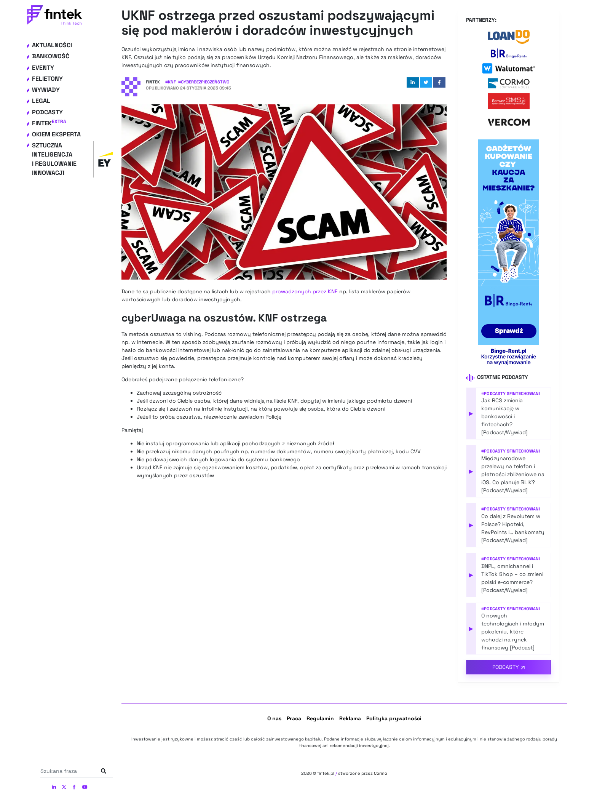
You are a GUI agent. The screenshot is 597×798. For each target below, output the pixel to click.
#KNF (170, 82)
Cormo (380, 773)
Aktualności (52, 45)
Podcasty (47, 112)
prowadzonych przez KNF (305, 291)
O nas (274, 718)
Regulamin (320, 718)
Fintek (49, 123)
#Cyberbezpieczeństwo (204, 82)
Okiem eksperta (56, 134)
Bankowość (50, 56)
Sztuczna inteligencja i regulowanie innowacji (72, 159)
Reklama (350, 718)
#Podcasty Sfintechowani (510, 393)
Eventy (43, 68)
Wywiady (46, 90)
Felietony (47, 79)
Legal (41, 101)
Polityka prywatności (393, 718)
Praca (294, 718)
